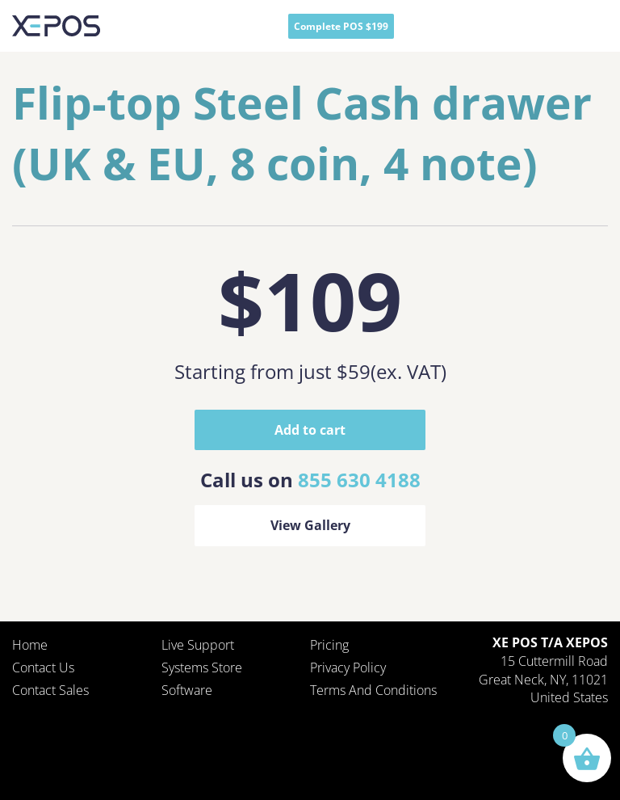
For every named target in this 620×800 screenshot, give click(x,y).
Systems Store (201, 667)
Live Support (197, 645)
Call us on (310, 479)
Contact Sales (50, 690)
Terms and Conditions (373, 690)
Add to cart (310, 430)
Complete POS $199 (341, 26)
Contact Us (43, 667)
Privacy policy (348, 667)
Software (186, 690)
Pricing (329, 645)
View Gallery (310, 525)
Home (30, 645)
